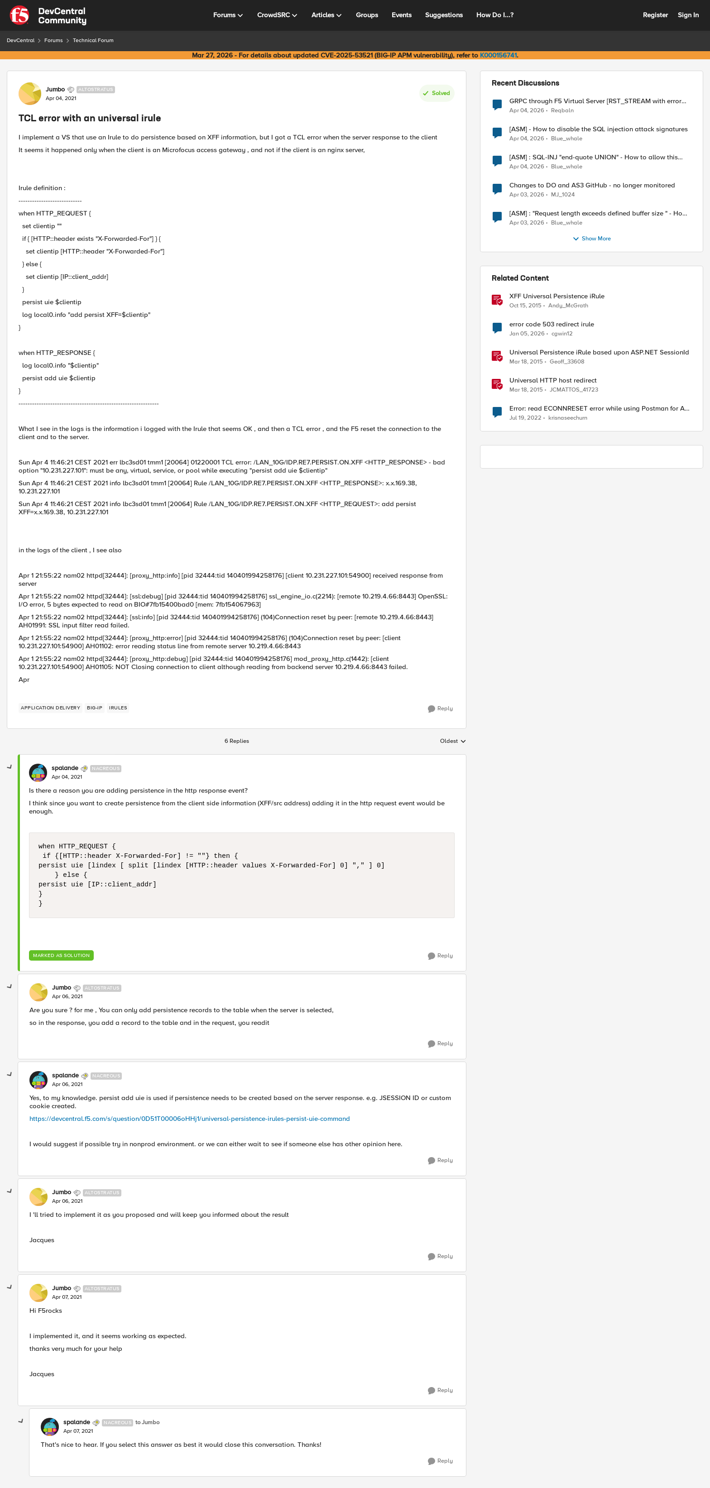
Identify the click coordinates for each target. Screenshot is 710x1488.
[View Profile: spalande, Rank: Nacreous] (38, 773)
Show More (591, 239)
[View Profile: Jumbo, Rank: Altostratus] (30, 93)
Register (655, 15)
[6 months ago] (527, 334)
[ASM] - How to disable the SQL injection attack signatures (598, 129)
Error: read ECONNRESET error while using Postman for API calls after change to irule (600, 408)
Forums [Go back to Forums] (53, 40)
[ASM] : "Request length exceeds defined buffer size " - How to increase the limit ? (598, 213)
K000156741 (498, 55)
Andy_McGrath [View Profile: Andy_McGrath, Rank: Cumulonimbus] (568, 305)
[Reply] (440, 709)
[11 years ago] (526, 362)
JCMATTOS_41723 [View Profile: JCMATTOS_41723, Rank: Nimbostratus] (574, 390)
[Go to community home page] (48, 15)
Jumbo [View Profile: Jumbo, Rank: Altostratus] (55, 89)
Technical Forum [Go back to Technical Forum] (93, 40)
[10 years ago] (525, 306)
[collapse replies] (10, 767)
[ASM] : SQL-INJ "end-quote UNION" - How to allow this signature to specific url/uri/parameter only (593, 157)
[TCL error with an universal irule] (67, 777)
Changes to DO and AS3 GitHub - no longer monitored (592, 185)
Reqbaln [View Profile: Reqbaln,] (562, 110)
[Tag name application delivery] (50, 708)
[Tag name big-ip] (95, 708)
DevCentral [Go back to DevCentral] (20, 40)
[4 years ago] (525, 418)
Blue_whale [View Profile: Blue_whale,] (566, 138)
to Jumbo (147, 1422)
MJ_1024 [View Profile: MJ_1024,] (563, 194)
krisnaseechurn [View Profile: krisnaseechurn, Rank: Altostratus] (567, 418)
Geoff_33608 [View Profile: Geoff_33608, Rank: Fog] (567, 362)
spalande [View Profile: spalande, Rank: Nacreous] (65, 768)
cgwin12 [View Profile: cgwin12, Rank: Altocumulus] (562, 333)
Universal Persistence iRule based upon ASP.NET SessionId (599, 352)
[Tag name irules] (118, 708)
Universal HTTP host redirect (553, 380)
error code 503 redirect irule (551, 324)
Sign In (688, 15)
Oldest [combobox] (453, 741)
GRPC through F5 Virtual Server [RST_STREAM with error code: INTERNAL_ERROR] (595, 101)
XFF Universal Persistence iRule (556, 296)
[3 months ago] (526, 110)
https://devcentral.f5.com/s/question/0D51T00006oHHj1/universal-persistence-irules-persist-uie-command (189, 1119)
